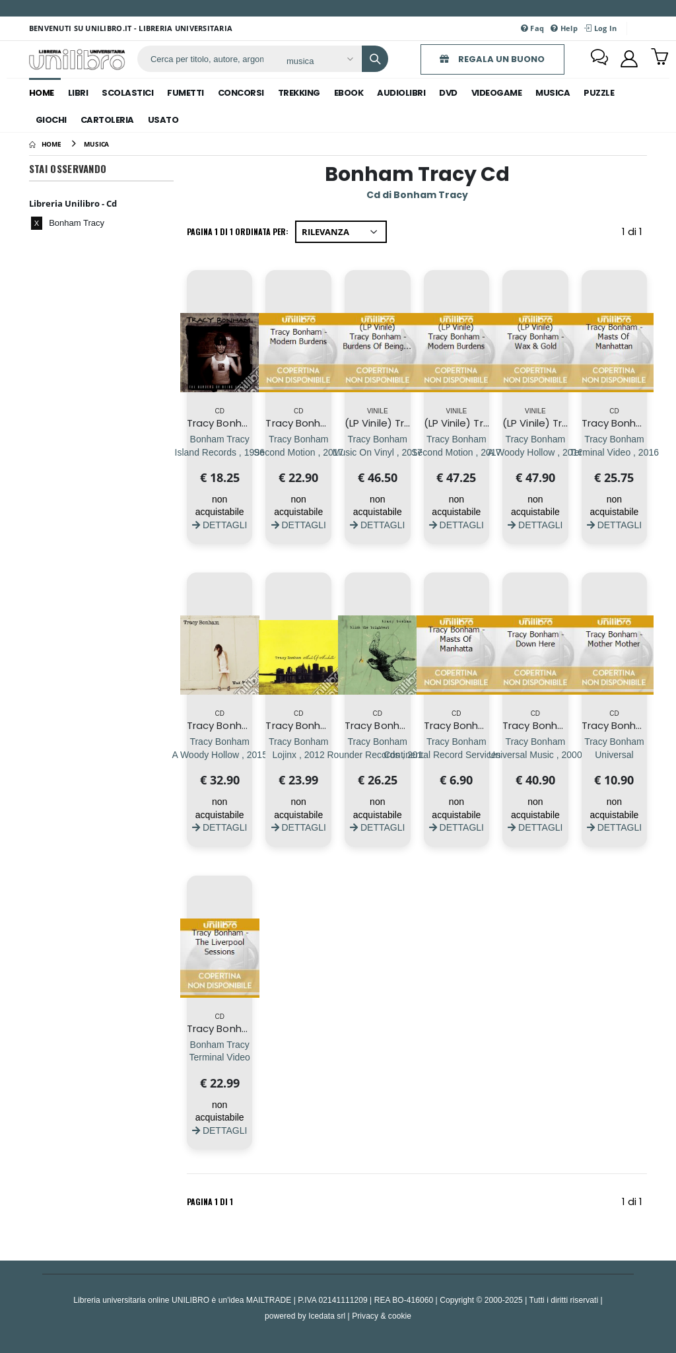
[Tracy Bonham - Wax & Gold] (219, 754)
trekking (299, 93)
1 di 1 (635, 234)
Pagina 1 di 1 (210, 1201)
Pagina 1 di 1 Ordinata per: (237, 231)
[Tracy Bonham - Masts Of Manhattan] (614, 452)
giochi (51, 120)
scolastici (127, 93)
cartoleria (107, 120)
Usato (163, 120)
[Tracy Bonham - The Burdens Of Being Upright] (220, 452)
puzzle (599, 93)
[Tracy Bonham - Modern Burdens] (298, 452)
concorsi (241, 93)
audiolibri (401, 93)
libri (78, 93)
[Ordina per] (341, 232)
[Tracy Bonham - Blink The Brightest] (377, 754)
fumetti (185, 93)
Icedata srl (326, 1315)
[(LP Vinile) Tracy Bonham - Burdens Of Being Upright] (377, 452)
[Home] (45, 144)
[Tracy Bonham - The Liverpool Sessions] (219, 1057)
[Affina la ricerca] (319, 61)
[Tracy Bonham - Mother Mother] (614, 754)
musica (552, 93)
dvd (448, 93)
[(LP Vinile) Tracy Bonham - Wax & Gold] (536, 452)
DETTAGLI (219, 524)
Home (41, 93)
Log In (600, 28)
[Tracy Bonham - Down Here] (535, 754)
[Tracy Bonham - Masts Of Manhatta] (456, 754)
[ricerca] (207, 59)
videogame (496, 93)
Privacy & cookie (381, 1315)
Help (564, 28)
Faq (532, 28)
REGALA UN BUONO (492, 59)
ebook (349, 93)
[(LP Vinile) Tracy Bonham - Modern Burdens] (456, 452)
